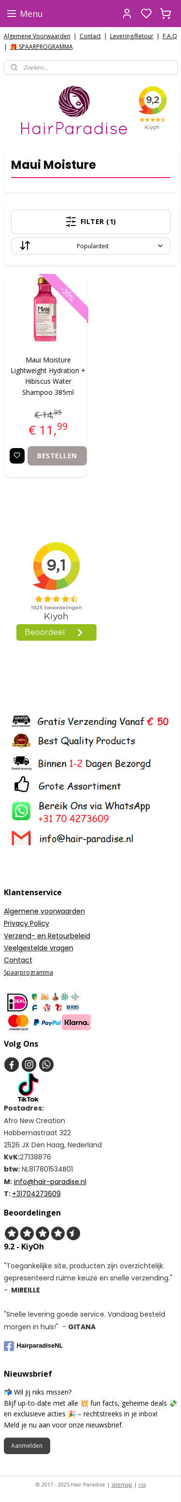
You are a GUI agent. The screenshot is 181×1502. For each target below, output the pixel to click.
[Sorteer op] (91, 246)
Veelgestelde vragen (38, 948)
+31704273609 (36, 1194)
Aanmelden (26, 1446)
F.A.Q (170, 36)
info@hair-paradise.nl (50, 1182)
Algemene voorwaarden (44, 911)
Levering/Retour (131, 36)
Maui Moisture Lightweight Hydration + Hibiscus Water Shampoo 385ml (48, 375)
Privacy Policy (26, 923)
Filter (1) (90, 221)
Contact (90, 36)
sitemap (121, 1484)
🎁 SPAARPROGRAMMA (41, 47)
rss (142, 1484)
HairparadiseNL (33, 1346)
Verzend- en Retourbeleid (47, 936)
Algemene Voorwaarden (37, 36)
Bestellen (57, 455)
